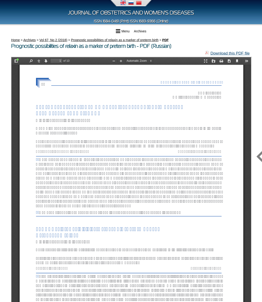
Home (15, 40)
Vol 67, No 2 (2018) (53, 40)
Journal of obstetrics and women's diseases (131, 12)
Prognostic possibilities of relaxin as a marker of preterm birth (114, 40)
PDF (165, 40)
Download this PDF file (230, 53)
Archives (140, 31)
